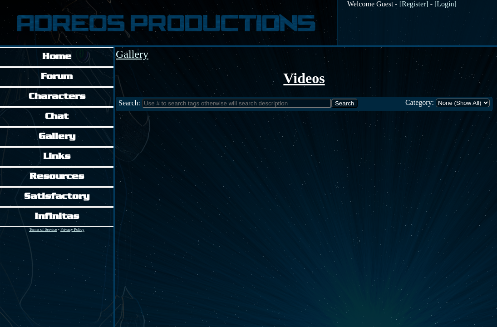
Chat (57, 117)
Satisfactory (56, 197)
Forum (57, 77)
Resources (57, 177)
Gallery (57, 137)
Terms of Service (43, 229)
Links (56, 157)
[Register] (413, 4)
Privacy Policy (72, 229)
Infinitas (56, 217)
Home (56, 57)
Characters (57, 97)
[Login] (445, 4)
